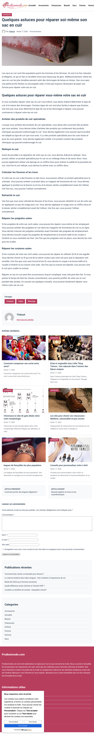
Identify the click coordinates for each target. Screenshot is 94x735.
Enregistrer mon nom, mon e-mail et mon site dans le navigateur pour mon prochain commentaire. (45, 552)
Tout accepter (22, 726)
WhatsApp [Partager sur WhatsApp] (31, 301)
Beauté (67, 5)
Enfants (8, 630)
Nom (4, 538)
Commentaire (8, 515)
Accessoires (44, 5)
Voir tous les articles (25, 320)
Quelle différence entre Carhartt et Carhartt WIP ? (25, 589)
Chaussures (56, 5)
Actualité (32, 5)
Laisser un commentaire (11, 557)
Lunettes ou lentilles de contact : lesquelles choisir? (26, 593)
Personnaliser (13, 722)
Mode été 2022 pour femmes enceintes (21, 585)
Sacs (75, 5)
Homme (8, 638)
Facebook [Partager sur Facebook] (9, 301)
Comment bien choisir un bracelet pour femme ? (24, 577)
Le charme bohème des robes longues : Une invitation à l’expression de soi (35, 581)
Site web (5, 547)
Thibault (12, 31)
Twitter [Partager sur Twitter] (20, 301)
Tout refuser (33, 722)
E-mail (5, 542)
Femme (82, 5)
